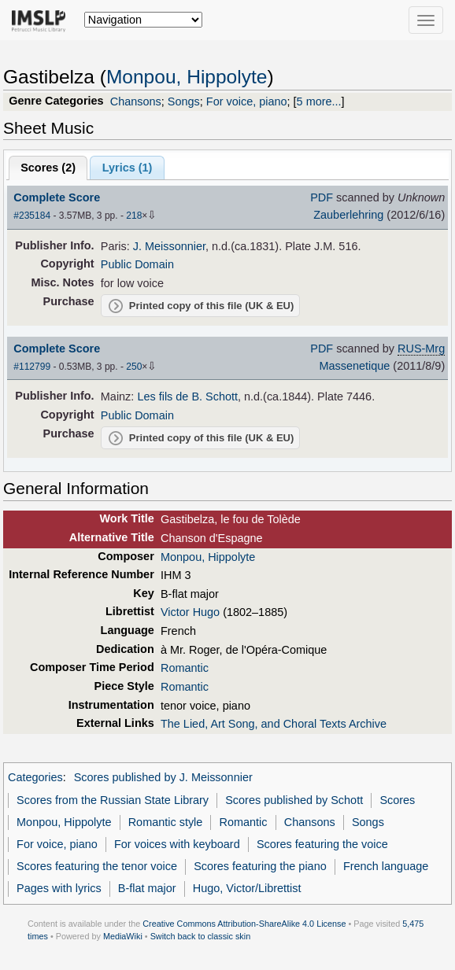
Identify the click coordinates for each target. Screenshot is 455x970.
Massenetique (354, 366)
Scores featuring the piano (260, 866)
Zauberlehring (348, 214)
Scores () (48, 167)
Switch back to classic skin (200, 936)
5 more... (319, 101)
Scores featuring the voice (322, 844)
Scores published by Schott (294, 800)
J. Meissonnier (169, 246)
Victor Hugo (190, 612)
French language (385, 866)
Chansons (135, 101)
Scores (397, 800)
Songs (184, 101)
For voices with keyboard (177, 844)
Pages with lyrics (59, 888)
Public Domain (137, 264)
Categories (35, 777)
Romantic (185, 668)
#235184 (31, 215)
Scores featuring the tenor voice (97, 866)
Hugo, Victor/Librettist (247, 888)
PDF (321, 197)
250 (134, 366)
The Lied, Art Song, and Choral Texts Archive (274, 723)
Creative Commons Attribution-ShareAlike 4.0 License (244, 923)
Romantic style (165, 822)
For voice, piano (246, 101)
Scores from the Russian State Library (113, 800)
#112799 (31, 366)
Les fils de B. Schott (187, 396)
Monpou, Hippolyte (187, 76)
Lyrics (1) (127, 167)
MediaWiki (122, 936)
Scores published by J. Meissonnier (163, 777)
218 (134, 215)
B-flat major (147, 888)
